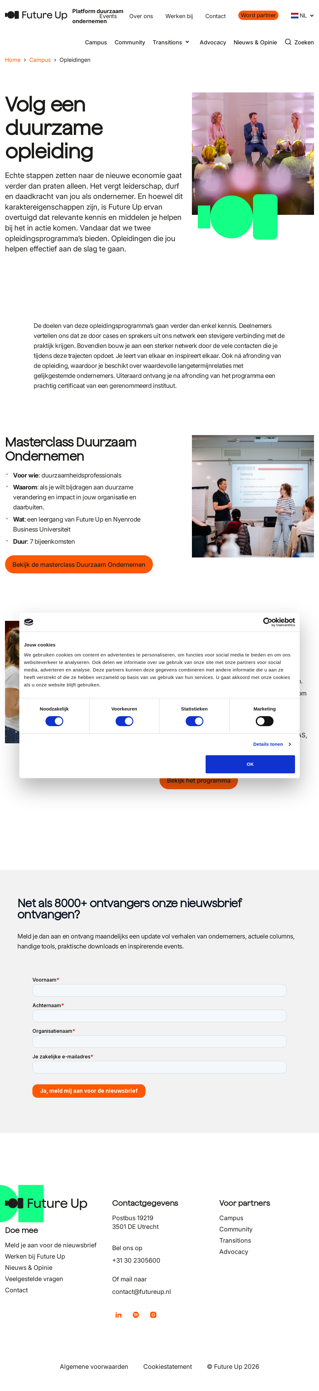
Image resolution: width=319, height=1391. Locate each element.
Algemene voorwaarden (94, 1366)
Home (13, 60)
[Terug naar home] (36, 15)
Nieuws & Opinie (255, 42)
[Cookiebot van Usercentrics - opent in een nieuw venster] (267, 622)
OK (250, 764)
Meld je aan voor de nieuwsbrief (51, 1245)
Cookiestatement (167, 1366)
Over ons (141, 16)
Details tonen (268, 744)
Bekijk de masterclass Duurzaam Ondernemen (78, 564)
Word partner (258, 15)
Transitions (235, 1240)
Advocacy (213, 42)
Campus (96, 42)
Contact (215, 16)
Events (108, 16)
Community (130, 42)
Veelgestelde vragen (34, 1279)
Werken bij (179, 16)
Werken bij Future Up (35, 1256)
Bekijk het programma (199, 780)
